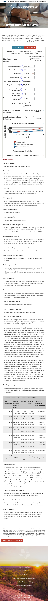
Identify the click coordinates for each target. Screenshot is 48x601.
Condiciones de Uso (24, 574)
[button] (24, 60)
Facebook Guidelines (24, 589)
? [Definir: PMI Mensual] (21, 77)
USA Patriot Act (24, 571)
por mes (28, 105)
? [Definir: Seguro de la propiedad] (21, 94)
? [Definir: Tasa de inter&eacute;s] (21, 70)
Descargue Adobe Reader (24, 585)
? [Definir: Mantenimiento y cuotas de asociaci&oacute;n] (21, 98)
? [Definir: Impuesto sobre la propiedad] (21, 89)
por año (28, 103)
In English (24, 563)
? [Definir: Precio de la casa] (21, 66)
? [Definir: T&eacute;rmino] (21, 73)
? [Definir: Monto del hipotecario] (21, 81)
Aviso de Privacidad (24, 567)
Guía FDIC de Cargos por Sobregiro (24, 582)
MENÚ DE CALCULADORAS (12, 540)
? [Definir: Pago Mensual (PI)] (21, 85)
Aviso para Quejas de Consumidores (24, 578)
